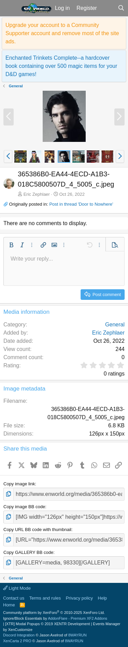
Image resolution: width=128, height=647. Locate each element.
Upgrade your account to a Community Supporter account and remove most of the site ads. (62, 33)
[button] (9, 8)
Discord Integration (18, 635)
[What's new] (107, 8)
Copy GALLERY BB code (28, 552)
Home (9, 604)
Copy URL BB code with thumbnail (37, 529)
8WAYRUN (77, 635)
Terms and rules (45, 598)
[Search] (121, 8)
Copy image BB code (24, 506)
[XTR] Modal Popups (47, 624)
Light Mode (17, 588)
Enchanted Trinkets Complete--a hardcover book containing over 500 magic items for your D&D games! (61, 66)
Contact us (13, 598)
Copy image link (19, 483)
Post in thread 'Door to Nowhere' (81, 204)
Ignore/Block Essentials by (55, 618)
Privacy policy (79, 598)
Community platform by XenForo (54, 613)
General (115, 324)
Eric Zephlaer (37, 194)
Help (102, 598)
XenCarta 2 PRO (17, 641)
